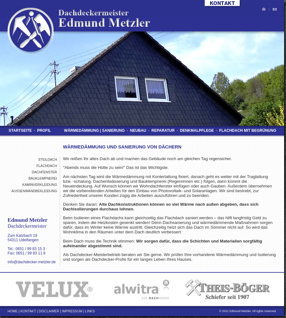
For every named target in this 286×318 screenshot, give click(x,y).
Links (90, 311)
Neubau (138, 130)
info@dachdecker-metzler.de (32, 262)
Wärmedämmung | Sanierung (94, 130)
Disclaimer (49, 311)
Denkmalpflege (197, 130)
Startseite (20, 130)
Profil (44, 130)
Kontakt (28, 311)
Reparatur (162, 130)
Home (13, 311)
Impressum (72, 311)
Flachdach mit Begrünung (247, 130)
